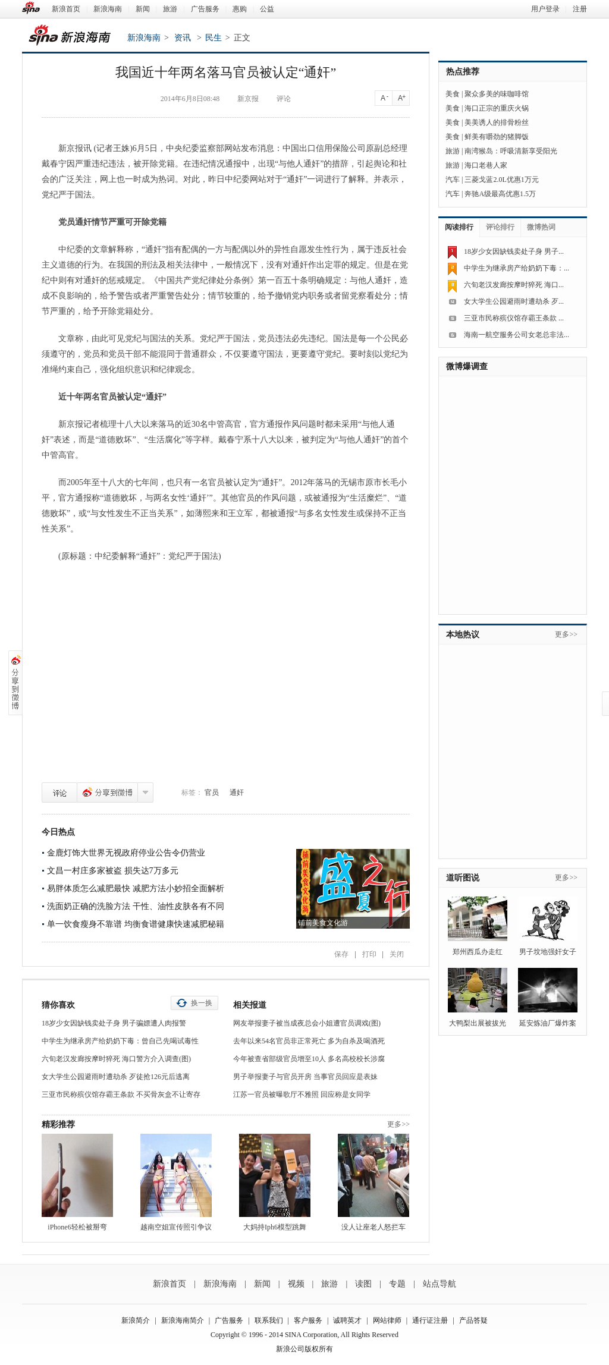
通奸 (237, 792)
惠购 (240, 9)
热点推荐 (462, 71)
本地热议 (462, 634)
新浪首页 (66, 9)
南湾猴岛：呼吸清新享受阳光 (510, 151)
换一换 (201, 1003)
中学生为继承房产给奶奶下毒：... (516, 268)
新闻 (143, 9)
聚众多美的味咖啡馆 (496, 94)
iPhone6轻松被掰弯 (77, 1227)
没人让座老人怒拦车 (373, 1227)
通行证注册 (430, 1320)
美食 (452, 94)
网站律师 (387, 1320)
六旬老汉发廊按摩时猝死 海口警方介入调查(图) (116, 1059)
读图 (363, 1283)
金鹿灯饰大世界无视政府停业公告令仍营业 (126, 852)
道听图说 (462, 877)
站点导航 (439, 1283)
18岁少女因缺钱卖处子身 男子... (514, 251)
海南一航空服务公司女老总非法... (516, 335)
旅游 (170, 9)
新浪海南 (107, 9)
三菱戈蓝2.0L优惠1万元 (501, 179)
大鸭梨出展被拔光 (477, 1023)
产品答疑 (473, 1320)
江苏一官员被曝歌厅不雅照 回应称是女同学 (302, 1094)
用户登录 (545, 9)
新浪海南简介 (182, 1320)
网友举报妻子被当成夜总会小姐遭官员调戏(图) (307, 1023)
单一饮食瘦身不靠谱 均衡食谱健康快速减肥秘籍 (135, 924)
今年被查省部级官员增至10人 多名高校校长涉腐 (309, 1059)
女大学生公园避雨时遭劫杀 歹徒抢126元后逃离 (116, 1076)
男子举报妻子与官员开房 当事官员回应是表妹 (305, 1076)
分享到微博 (107, 792)
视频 (296, 1283)
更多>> (398, 1124)
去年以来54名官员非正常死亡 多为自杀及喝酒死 (309, 1041)
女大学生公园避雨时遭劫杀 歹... (514, 301)
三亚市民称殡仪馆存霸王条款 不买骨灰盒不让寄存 (121, 1094)
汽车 (452, 179)
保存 (341, 954)
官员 (212, 792)
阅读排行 (459, 227)
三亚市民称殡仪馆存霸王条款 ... (514, 318)
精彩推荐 (58, 1124)
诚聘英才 (347, 1320)
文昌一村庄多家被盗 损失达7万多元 (112, 870)
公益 (267, 9)
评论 (59, 792)
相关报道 (249, 1005)
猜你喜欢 (58, 1005)
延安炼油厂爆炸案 (547, 1023)
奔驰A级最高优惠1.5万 (500, 194)
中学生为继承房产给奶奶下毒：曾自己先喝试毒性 (120, 1041)
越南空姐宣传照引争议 (176, 1227)
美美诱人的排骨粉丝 (496, 122)
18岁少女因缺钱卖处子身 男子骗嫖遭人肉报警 (114, 1023)
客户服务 (308, 1320)
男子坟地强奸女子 (547, 952)
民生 (213, 37)
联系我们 (269, 1320)
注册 (580, 9)
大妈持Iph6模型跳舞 (274, 1227)
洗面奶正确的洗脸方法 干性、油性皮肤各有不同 (135, 906)
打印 (369, 954)
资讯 (182, 37)
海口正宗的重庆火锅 (496, 108)
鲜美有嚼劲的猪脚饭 (496, 137)
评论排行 (500, 227)
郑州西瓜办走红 (478, 952)
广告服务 (205, 9)
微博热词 (541, 227)
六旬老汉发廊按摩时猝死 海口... (514, 285)
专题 (397, 1283)
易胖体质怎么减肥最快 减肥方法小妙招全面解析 (135, 888)
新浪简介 (135, 1320)
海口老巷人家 (485, 165)
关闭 (397, 954)
